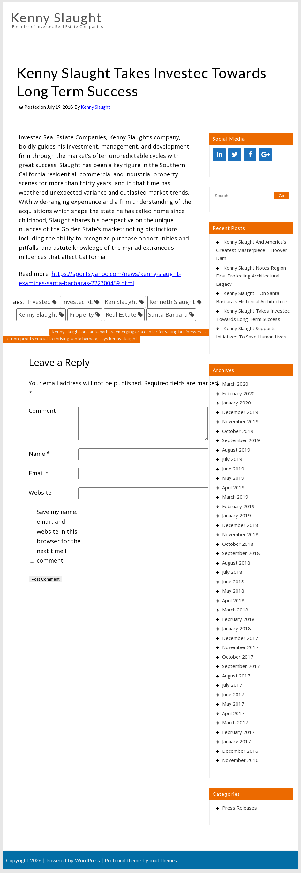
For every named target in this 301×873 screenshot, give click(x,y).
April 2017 (233, 713)
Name (39, 453)
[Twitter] (234, 154)
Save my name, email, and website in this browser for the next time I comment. (58, 536)
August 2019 (236, 450)
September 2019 (241, 440)
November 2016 (240, 760)
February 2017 (238, 732)
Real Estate (121, 314)
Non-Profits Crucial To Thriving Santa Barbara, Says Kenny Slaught (71, 338)
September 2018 (241, 553)
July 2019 (232, 459)
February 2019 (238, 506)
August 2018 (236, 562)
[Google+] (265, 154)
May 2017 (233, 703)
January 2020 (236, 402)
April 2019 (233, 487)
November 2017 (240, 647)
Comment (42, 410)
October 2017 (237, 657)
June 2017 (233, 694)
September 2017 (241, 666)
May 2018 (233, 591)
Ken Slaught (121, 302)
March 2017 (235, 722)
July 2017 (232, 685)
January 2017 (236, 741)
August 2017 (236, 675)
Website (40, 492)
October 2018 (237, 544)
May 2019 (233, 478)
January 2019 (236, 515)
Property (81, 314)
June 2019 (233, 468)
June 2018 (233, 581)
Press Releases (239, 807)
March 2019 (235, 496)
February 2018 (238, 619)
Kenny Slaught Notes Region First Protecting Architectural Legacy (251, 275)
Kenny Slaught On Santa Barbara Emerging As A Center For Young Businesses (129, 331)
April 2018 (233, 600)
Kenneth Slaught (172, 302)
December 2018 (240, 525)
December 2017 (240, 638)
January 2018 (236, 628)
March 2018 (235, 609)
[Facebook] (250, 154)
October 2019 (237, 431)
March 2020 (235, 384)
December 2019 (240, 412)
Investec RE (77, 302)
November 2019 (240, 421)
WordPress (87, 860)
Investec (38, 302)
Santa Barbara (168, 314)
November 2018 (240, 534)
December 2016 (240, 751)
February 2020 (238, 393)
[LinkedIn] (219, 154)
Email (39, 473)
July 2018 (232, 572)
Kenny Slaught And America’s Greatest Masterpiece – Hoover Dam (251, 250)
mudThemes (163, 860)
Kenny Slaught (56, 17)
